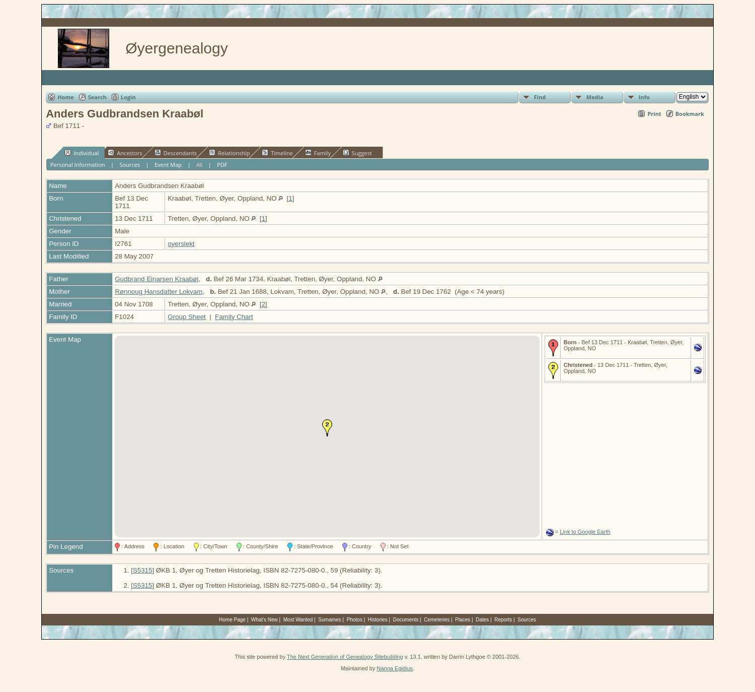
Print (654, 113)
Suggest (357, 153)
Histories (378, 619)
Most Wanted (298, 619)
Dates (482, 619)
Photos (354, 619)
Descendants (176, 153)
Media (594, 97)
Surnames (329, 619)
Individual (81, 153)
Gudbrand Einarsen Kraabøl (156, 279)
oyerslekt (181, 243)
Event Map (168, 164)
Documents (406, 619)
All (199, 164)
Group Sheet (187, 317)
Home (65, 97)
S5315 (143, 570)
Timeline (277, 153)
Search (97, 97)
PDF (222, 164)
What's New (264, 619)
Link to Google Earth (585, 532)
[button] (327, 427)
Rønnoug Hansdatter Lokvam (158, 291)
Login (128, 97)
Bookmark (689, 113)
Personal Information (77, 164)
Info (644, 97)
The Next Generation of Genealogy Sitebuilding (345, 657)
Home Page (232, 619)
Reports (503, 619)
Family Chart (234, 317)
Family (318, 153)
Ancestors (125, 153)
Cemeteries (436, 619)
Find (540, 97)
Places (462, 619)
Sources (129, 164)
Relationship (229, 153)
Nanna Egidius (394, 668)
